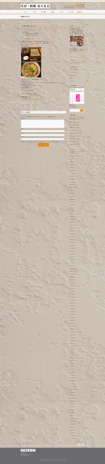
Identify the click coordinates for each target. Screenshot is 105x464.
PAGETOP (81, 444)
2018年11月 (72, 389)
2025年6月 (72, 182)
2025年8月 (72, 176)
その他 (71, 81)
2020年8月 (72, 340)
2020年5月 (72, 349)
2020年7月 (72, 343)
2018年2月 (72, 412)
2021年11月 (72, 306)
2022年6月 (72, 285)
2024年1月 (72, 231)
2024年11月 (72, 202)
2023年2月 (72, 262)
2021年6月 (72, 320)
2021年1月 (72, 334)
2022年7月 (72, 282)
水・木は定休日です (73, 130)
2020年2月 (72, 357)
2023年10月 (72, 239)
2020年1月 (72, 360)
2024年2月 (72, 228)
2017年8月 (72, 429)
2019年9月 (72, 366)
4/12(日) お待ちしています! (74, 138)
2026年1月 (72, 161)
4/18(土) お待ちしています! (74, 124)
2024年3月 (72, 225)
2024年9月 (72, 207)
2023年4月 (72, 256)
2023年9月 (72, 242)
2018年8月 (72, 398)
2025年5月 (72, 184)
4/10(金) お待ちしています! (74, 144)
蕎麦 (71, 78)
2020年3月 (72, 355)
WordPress (46, 460)
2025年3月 (72, 190)
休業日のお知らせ (74, 69)
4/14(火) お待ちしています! (74, 133)
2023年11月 (72, 236)
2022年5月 (72, 288)
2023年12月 (72, 233)
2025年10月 (72, 170)
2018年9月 (72, 395)
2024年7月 (72, 213)
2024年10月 (72, 205)
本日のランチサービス (75, 63)
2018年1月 (72, 415)
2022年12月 (72, 268)
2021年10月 (72, 308)
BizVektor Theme (52, 460)
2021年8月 (72, 314)
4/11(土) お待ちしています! (74, 141)
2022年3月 (72, 294)
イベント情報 (73, 75)
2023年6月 (72, 251)
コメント (23, 118)
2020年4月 (72, 352)
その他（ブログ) (73, 72)
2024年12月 (72, 199)
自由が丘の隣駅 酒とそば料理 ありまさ (51, 459)
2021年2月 (72, 331)
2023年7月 (72, 248)
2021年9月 (72, 311)
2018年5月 (72, 406)
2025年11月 (72, 167)
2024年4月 (72, 222)
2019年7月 (72, 369)
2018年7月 (72, 401)
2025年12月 (72, 164)
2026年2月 (72, 158)
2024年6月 (72, 216)
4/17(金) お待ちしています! (74, 127)
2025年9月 (72, 173)
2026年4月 (72, 153)
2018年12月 (72, 386)
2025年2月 (72, 193)
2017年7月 (72, 432)
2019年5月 (72, 375)
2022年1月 (72, 300)
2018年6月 (72, 404)
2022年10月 (72, 274)
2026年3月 (72, 156)
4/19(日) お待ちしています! (74, 122)
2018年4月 (72, 409)
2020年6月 (72, 346)
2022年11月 (72, 271)
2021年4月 (72, 326)
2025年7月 (72, 179)
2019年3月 (72, 378)
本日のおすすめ (46, 29)
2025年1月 (72, 196)
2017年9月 (72, 427)
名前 (22, 130)
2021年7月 (72, 317)
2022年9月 (72, 277)
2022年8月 (72, 280)
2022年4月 (72, 291)
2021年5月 (72, 323)
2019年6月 (72, 372)
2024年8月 (72, 210)
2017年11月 (72, 421)
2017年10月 (72, 424)
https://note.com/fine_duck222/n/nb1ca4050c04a (31, 99)
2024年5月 (72, 219)
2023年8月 (72, 245)
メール (22, 134)
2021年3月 (72, 329)
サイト (22, 138)
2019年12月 (72, 363)
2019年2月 (72, 380)
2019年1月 (72, 383)
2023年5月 (72, 254)
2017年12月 (72, 418)
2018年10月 (72, 392)
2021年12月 (72, 303)
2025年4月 (72, 187)
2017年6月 (72, 435)
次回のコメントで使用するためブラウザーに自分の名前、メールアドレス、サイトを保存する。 (41, 143)
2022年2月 (72, 297)
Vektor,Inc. (59, 460)
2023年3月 (72, 259)
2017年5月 (72, 438)
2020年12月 (72, 337)
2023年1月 (72, 265)
